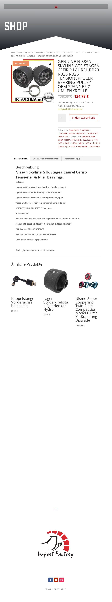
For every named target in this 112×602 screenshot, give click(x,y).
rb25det (96, 143)
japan (60, 139)
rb (97, 139)
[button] (49, 63)
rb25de (88, 143)
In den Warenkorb (83, 117)
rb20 (60, 143)
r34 (93, 139)
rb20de (66, 143)
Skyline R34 (28, 52)
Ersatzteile (39, 52)
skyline (61, 146)
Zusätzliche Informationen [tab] (45, 158)
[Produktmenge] (62, 118)
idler (93, 136)
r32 (84, 139)
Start (13, 52)
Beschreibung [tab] (20, 158)
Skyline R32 (81, 133)
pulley (79, 139)
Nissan (19, 52)
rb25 (81, 143)
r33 (88, 139)
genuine (86, 136)
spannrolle (70, 146)
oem (73, 139)
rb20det (74, 143)
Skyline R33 (93, 133)
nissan (67, 139)
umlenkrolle (81, 146)
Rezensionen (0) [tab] (72, 158)
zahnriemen (94, 146)
